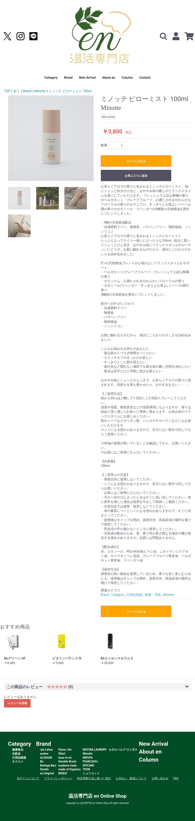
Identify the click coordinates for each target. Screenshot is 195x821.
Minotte (40, 91)
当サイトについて (28, 778)
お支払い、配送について (131, 778)
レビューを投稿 (17, 703)
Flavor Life (65, 749)
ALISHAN (46, 757)
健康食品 (17, 749)
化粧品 (16, 753)
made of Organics (69, 769)
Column (127, 77)
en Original (47, 773)
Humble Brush (67, 761)
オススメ (17, 761)
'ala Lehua (46, 749)
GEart (61, 753)
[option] (51, 138)
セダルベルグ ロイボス (123, 749)
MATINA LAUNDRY (95, 749)
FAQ (175, 778)
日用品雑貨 (134, 595)
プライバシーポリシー (58, 778)
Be (41, 761)
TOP (7, 91)
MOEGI (62, 773)
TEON (86, 769)
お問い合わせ (160, 778)
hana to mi (65, 757)
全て (16, 91)
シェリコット (91, 773)
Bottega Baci (48, 765)
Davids (44, 769)
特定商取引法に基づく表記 (94, 778)
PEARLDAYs (90, 761)
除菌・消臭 (153, 595)
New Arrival (87, 77)
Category (51, 77)
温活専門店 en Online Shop (97, 796)
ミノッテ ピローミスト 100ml (70, 91)
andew (44, 753)
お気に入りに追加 (136, 175)
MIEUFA (88, 757)
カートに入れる (136, 161)
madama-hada (67, 765)
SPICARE (88, 765)
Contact (145, 77)
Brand (68, 77)
